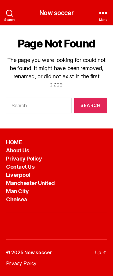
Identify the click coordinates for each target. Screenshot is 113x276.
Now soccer (56, 13)
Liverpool (18, 175)
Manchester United (30, 183)
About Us (17, 150)
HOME (14, 142)
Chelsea (16, 199)
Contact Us (20, 167)
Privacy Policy (24, 158)
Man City (17, 191)
